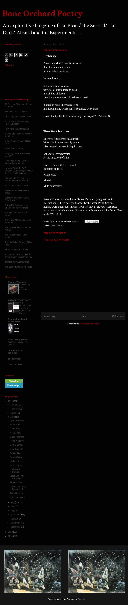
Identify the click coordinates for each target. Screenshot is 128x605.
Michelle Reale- (17, 461)
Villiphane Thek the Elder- (17, 477)
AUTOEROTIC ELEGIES (19, 300)
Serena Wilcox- (17, 457)
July (12, 510)
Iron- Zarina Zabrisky (14, 148)
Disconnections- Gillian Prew (18, 116)
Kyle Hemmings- (17, 497)
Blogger (81, 599)
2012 (10, 401)
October (14, 519)
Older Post (117, 316)
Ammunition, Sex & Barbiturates (17, 320)
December (15, 527)
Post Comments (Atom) (89, 324)
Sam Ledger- (16, 465)
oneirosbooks (15, 359)
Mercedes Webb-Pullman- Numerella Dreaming (17, 162)
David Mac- (15, 428)
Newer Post (49, 316)
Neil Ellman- (15, 433)
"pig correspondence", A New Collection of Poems (25, 308)
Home (84, 316)
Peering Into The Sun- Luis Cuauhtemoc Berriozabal (17, 179)
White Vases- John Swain (16, 249)
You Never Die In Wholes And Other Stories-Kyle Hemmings (18, 255)
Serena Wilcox (56, 225)
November (15, 523)
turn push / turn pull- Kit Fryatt (18, 267)
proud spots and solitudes (16, 351)
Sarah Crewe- (16, 424)
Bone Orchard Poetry (42, 13)
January (14, 405)
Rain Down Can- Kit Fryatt (17, 185)
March (13, 413)
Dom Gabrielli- (16, 445)
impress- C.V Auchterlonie (17, 262)
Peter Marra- (16, 482)
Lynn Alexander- (17, 420)
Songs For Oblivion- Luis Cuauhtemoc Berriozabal (16, 206)
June (12, 506)
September (15, 514)
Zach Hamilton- (17, 493)
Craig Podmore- (17, 437)
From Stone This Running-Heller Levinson (17, 122)
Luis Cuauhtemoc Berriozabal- (18, 487)
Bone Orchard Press (18, 339)
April (12, 417)
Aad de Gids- (16, 453)
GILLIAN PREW (15, 364)
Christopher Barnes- (15, 470)
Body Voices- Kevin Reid (16, 111)
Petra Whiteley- (17, 441)
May (12, 502)
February (14, 409)
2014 (10, 536)
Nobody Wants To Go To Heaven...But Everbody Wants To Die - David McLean (19, 170)
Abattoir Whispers (17, 282)
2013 (10, 532)
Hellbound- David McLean (17, 129)
